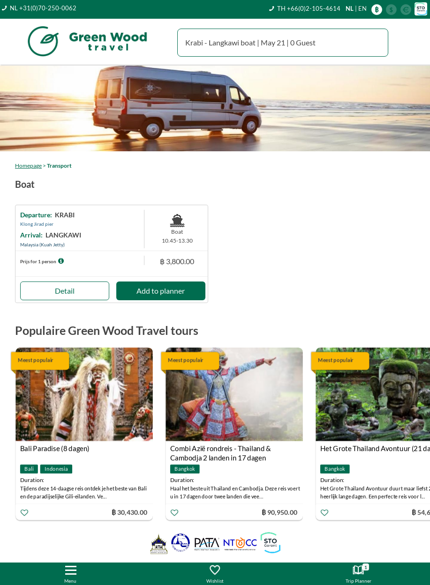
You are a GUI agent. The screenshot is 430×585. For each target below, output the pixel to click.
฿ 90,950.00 (279, 512)
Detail (65, 290)
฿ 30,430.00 (129, 512)
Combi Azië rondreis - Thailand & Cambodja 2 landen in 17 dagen (220, 449)
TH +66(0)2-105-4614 (308, 8)
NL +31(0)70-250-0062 (43, 8)
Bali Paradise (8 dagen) (55, 448)
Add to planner (160, 290)
